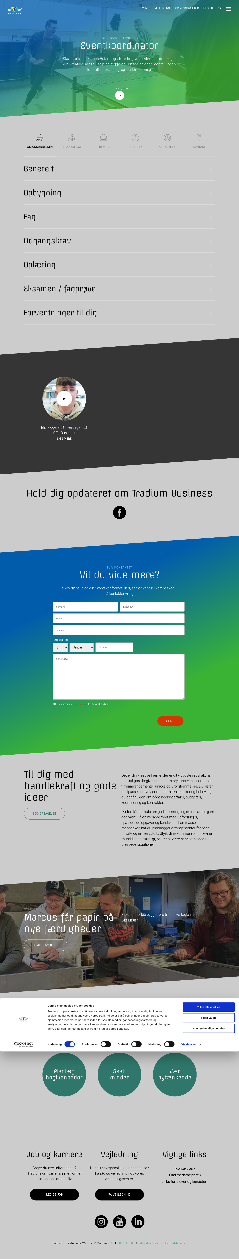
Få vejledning (119, 1194)
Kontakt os (184, 1168)
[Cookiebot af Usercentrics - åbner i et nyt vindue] (23, 1252)
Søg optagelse (44, 813)
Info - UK (209, 8)
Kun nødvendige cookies (209, 1235)
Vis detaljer (188, 1251)
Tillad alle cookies (208, 1214)
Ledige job (54, 1194)
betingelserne (81, 704)
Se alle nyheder (45, 945)
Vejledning (162, 8)
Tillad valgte (208, 1225)
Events (145, 8)
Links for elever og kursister (184, 1182)
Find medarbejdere (184, 1175)
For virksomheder (186, 8)
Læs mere (64, 438)
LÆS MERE (128, 920)
